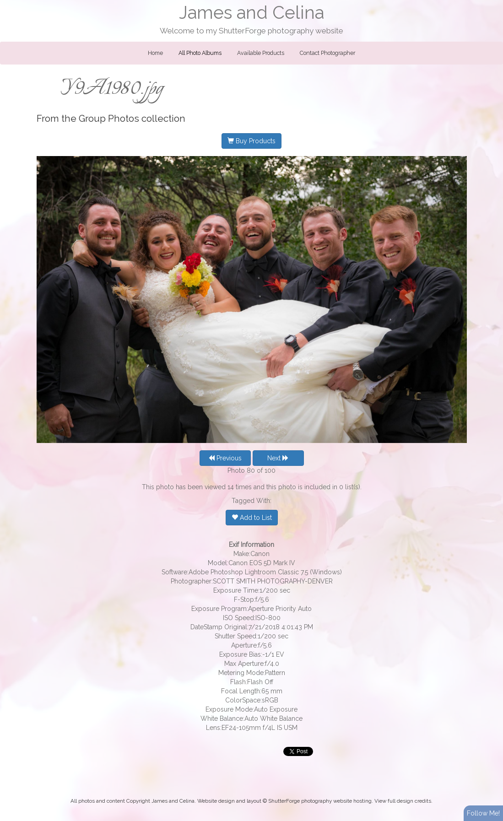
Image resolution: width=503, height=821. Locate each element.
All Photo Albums (200, 53)
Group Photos (109, 118)
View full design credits (402, 801)
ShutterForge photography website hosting (320, 801)
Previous (225, 458)
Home (155, 53)
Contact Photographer (327, 53)
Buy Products (251, 141)
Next (278, 458)
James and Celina (251, 12)
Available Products (260, 53)
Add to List (252, 517)
